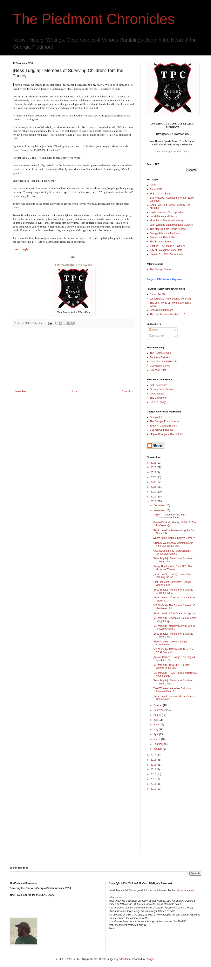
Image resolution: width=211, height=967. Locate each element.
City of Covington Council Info (166, 250)
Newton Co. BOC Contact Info (166, 254)
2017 (154, 755)
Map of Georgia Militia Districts (166, 434)
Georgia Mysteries (160, 365)
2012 (154, 779)
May (156, 729)
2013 (154, 774)
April (156, 734)
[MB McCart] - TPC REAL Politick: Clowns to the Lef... (171, 666)
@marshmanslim (185, 890)
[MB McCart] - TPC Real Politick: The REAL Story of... (173, 651)
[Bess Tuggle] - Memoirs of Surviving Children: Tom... (173, 591)
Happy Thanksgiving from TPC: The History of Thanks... (172, 568)
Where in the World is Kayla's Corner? (174, 538)
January (158, 748)
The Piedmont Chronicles (94, 19)
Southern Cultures (160, 357)
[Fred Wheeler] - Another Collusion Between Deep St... (172, 690)
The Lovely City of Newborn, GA (167, 314)
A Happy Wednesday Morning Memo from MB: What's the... (173, 544)
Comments (156, 336)
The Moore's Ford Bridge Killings (168, 229)
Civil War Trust (158, 370)
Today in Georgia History (163, 425)
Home (74, 391)
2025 (154, 467)
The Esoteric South (160, 241)
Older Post (127, 391)
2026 (154, 462)
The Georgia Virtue (160, 269)
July (156, 719)
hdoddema (125, 959)
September (160, 710)
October (158, 705)
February (159, 744)
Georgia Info (156, 417)
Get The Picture (158, 385)
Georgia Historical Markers (164, 233)
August (158, 715)
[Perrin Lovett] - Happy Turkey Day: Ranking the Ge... (172, 576)
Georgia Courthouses (161, 310)
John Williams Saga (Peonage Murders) (171, 224)
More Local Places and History (166, 220)
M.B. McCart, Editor (160, 193)
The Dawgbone (158, 397)
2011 (154, 783)
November (160, 510)
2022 (154, 482)
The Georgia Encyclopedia (164, 421)
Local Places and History (163, 216)
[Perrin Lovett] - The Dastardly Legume (174, 613)
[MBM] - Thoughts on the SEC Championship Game (169, 516)
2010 (154, 788)
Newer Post (20, 391)
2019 (154, 496)
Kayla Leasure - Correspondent (167, 212)
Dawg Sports (157, 393)
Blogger (150, 959)
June (156, 724)
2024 (154, 472)
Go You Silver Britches (162, 389)
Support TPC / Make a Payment (167, 245)
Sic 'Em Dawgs (158, 402)
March (157, 739)
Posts (153, 329)
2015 (154, 764)
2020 (154, 491)
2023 (154, 477)
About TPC (156, 189)
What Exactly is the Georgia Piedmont (170, 298)
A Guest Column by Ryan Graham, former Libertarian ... (172, 552)
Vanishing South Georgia (163, 361)
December (160, 505)
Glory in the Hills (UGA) (163, 237)
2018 (154, 501)
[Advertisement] (73, 359)
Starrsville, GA (158, 294)
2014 (154, 769)
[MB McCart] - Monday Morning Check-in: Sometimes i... (174, 627)
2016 (154, 759)
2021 (154, 486)
